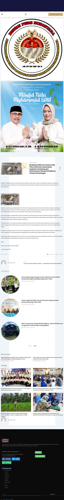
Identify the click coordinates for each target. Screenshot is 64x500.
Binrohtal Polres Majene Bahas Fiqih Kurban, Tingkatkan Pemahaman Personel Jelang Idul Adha (47, 389)
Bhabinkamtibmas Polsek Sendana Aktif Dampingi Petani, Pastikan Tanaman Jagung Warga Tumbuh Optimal (14, 415)
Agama (6, 487)
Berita (30, 162)
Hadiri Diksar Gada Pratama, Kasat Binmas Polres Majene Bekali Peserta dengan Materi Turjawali (16, 389)
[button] (2, 14)
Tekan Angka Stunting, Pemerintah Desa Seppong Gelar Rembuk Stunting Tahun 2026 (40, 301)
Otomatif (7, 474)
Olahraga (7, 475)
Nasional (35, 162)
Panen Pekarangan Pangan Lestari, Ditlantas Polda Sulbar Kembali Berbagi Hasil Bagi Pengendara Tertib (41, 278)
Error (6, 484)
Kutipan (6, 479)
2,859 (35, 346)
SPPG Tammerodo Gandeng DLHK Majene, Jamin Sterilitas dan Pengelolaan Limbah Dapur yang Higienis (42, 324)
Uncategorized (8, 470)
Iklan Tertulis (8, 482)
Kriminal (7, 480)
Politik (6, 472)
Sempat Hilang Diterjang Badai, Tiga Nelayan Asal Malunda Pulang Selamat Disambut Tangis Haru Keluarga (48, 414)
